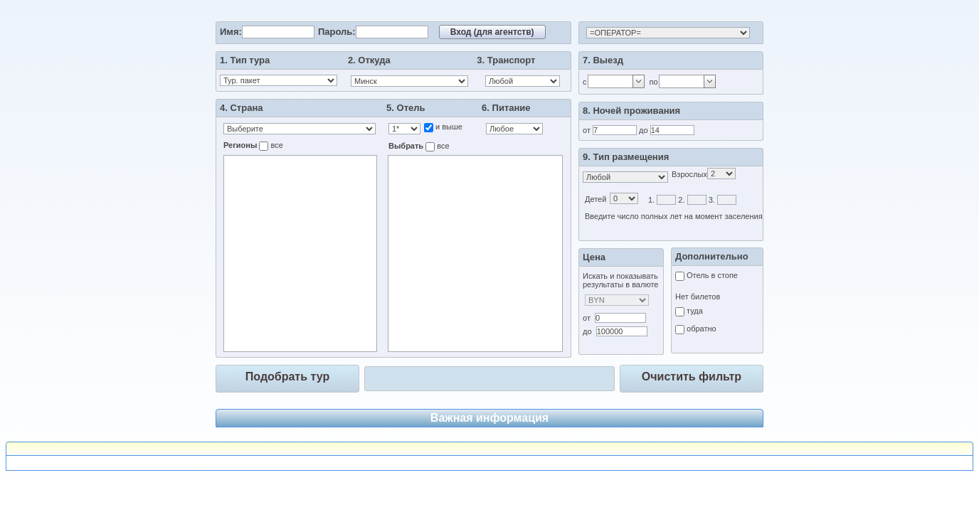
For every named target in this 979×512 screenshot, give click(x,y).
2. (681, 200)
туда (693, 310)
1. (651, 200)
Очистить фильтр (691, 376)
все (275, 145)
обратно (700, 328)
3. (712, 200)
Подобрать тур (287, 376)
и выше (447, 126)
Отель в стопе (711, 275)
